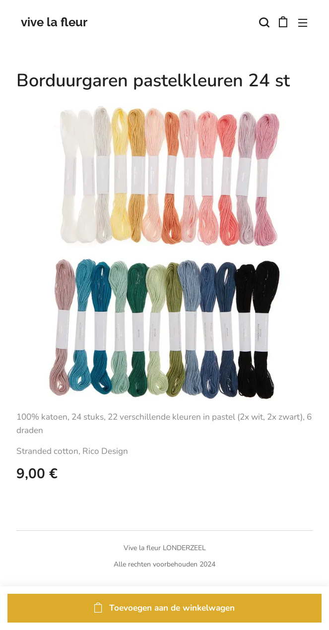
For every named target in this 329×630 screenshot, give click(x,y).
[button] (263, 22)
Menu (302, 22)
